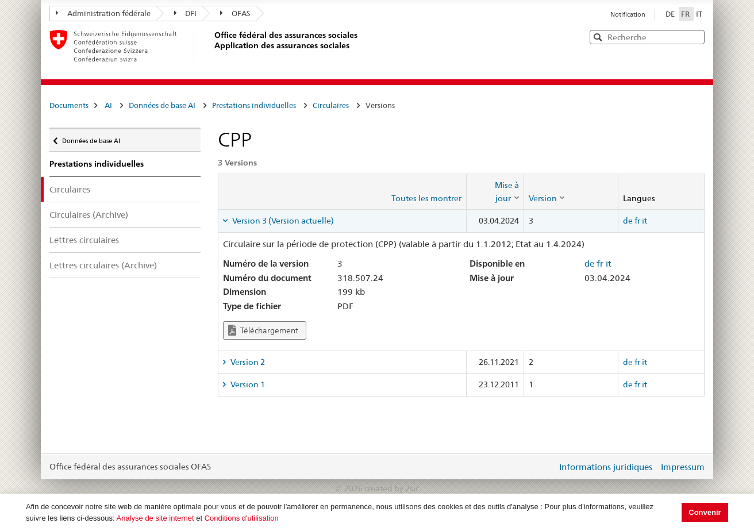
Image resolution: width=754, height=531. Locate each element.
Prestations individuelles (254, 105)
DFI (185, 13)
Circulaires (331, 105)
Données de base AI (162, 105)
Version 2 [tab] (247, 362)
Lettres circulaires (84, 239)
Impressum (683, 466)
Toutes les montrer (426, 198)
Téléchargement (263, 330)
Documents (69, 105)
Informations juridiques (605, 466)
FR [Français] (686, 13)
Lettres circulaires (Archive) (103, 265)
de (628, 220)
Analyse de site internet (155, 518)
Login (545, 466)
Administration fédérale (103, 13)
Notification (627, 14)
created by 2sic (391, 488)
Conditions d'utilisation (242, 518)
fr (637, 220)
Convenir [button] (704, 512)
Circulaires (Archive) (88, 214)
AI (108, 105)
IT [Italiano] (699, 13)
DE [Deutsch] (670, 13)
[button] (694, 36)
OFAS (235, 13)
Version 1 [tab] (247, 384)
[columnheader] (495, 192)
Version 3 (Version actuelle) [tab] (282, 220)
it (644, 220)
